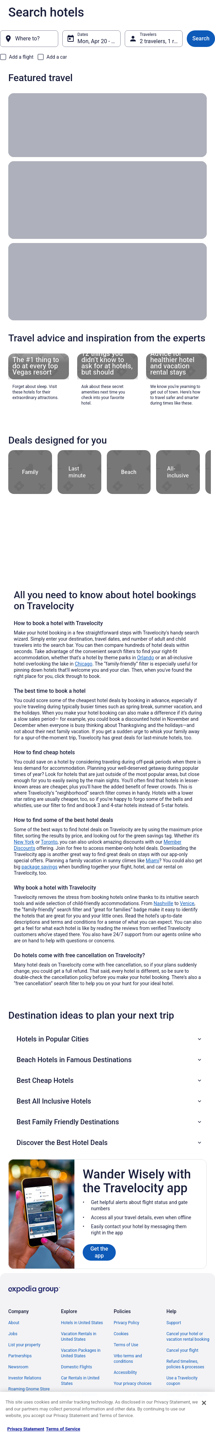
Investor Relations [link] (24, 1362)
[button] (109, 1023)
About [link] (13, 1307)
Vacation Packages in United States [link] (81, 1337)
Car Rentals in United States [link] (80, 1365)
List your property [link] (24, 1329)
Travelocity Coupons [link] (79, 1390)
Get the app (99, 1236)
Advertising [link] (18, 1384)
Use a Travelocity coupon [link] (181, 1365)
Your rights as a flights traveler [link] (186, 1382)
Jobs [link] (12, 1318)
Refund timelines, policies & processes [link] (185, 1348)
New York (24, 826)
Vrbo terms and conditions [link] (128, 1343)
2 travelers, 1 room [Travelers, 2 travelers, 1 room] (161, 41)
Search (200, 38)
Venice (187, 888)
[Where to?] (29, 38)
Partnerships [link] (20, 1340)
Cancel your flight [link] (182, 1334)
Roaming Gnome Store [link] (29, 1373)
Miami (152, 845)
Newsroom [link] (18, 1351)
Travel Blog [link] (71, 1412)
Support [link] (173, 1307)
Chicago (83, 648)
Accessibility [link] (125, 1357)
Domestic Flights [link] (76, 1351)
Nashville (163, 888)
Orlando (145, 642)
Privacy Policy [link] (126, 1307)
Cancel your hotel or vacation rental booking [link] (187, 1321)
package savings (40, 851)
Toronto (49, 826)
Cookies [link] (121, 1318)
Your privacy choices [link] (133, 1368)
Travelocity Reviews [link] (79, 1379)
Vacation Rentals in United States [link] (78, 1321)
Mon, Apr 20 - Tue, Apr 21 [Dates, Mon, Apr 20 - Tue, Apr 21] (99, 41)
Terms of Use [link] (126, 1329)
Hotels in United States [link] (82, 1307)
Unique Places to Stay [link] (81, 1401)
